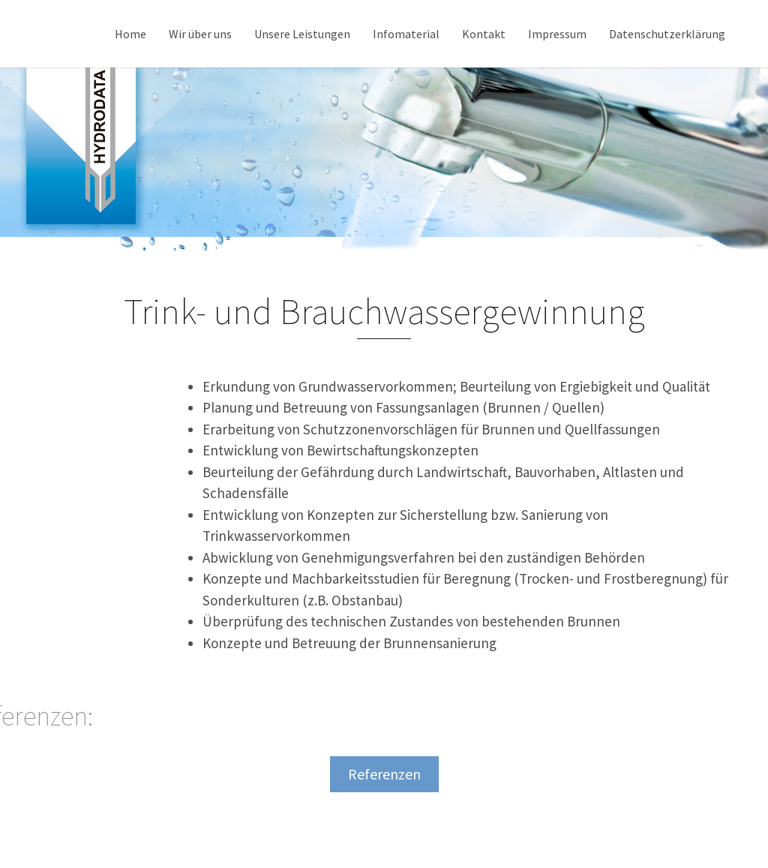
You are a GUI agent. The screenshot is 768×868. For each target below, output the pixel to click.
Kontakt (484, 33)
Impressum (557, 33)
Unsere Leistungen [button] (302, 33)
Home (130, 33)
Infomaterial (406, 33)
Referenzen (384, 773)
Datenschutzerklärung (667, 33)
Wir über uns (200, 33)
